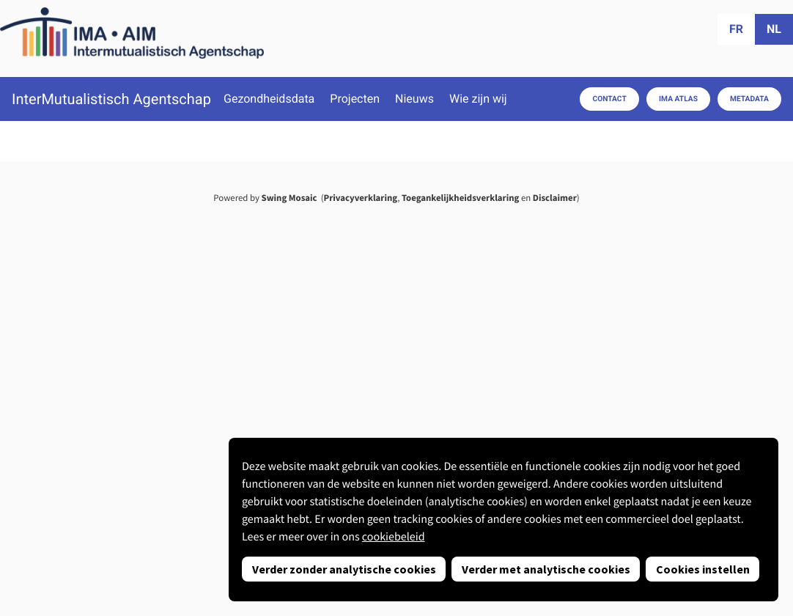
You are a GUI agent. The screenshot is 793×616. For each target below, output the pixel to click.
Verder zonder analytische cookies (344, 569)
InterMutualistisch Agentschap (111, 99)
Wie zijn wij (478, 99)
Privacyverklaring (361, 198)
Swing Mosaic (289, 198)
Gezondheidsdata (269, 99)
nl (774, 29)
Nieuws (414, 99)
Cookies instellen (703, 569)
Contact (609, 98)
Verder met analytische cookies (546, 569)
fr (736, 29)
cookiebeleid (393, 536)
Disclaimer (555, 198)
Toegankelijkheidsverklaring (460, 198)
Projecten (355, 99)
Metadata (749, 98)
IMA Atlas (678, 98)
